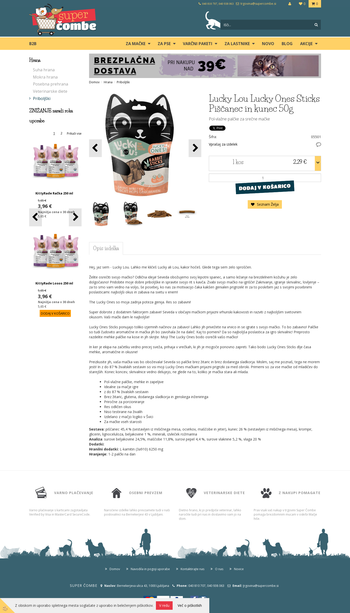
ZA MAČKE (135, 43)
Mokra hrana (45, 77)
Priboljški (41, 98)
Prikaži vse (74, 133)
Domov (94, 82)
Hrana (108, 82)
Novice (239, 569)
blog (287, 43)
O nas (219, 569)
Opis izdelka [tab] (106, 248)
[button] (75, 217)
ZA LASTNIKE (237, 43)
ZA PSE (164, 43)
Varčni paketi (197, 43)
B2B (32, 43)
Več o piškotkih (190, 605)
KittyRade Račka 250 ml (54, 193)
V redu (164, 605)
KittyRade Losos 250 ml (54, 283)
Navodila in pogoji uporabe (150, 569)
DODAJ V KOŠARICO (265, 187)
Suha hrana (44, 70)
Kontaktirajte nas (192, 569)
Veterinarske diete (50, 91)
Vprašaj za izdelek (223, 144)
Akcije (306, 43)
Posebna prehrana (50, 84)
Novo (268, 43)
